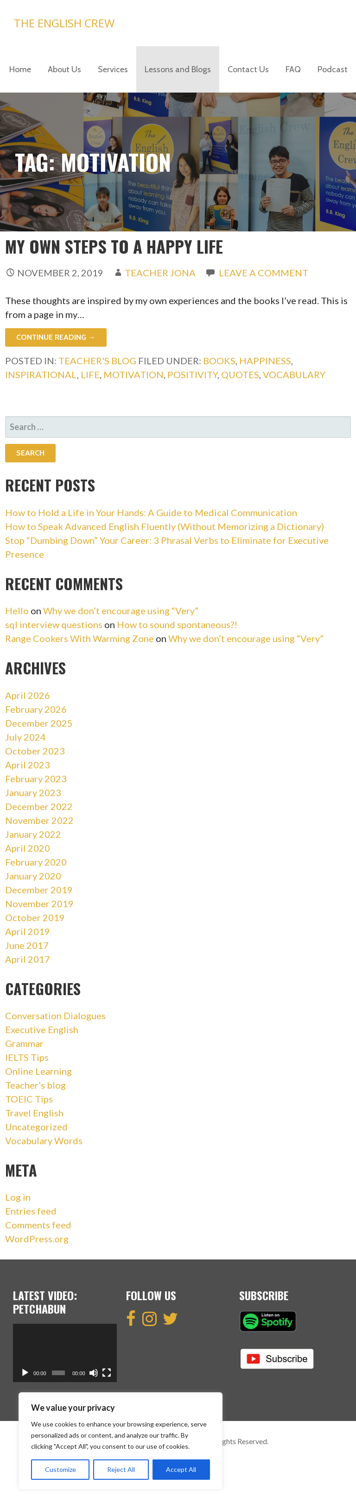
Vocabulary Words (44, 1140)
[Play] (25, 1372)
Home (20, 69)
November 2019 (39, 903)
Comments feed (38, 1224)
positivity (192, 374)
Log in (18, 1197)
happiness (265, 360)
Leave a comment (263, 272)
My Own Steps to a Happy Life (114, 246)
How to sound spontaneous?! (177, 624)
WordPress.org (37, 1238)
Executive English (41, 1029)
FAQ (293, 69)
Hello (17, 610)
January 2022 (33, 834)
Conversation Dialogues (55, 1015)
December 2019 (39, 889)
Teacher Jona (160, 272)
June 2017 (27, 945)
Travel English (34, 1112)
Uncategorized (36, 1126)
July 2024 (25, 736)
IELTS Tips (27, 1057)
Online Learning (38, 1071)
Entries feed (31, 1210)
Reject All (121, 1469)
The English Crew (64, 23)
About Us (64, 69)
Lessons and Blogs (178, 69)
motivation (133, 374)
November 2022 (39, 820)
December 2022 (39, 806)
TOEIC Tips (29, 1098)
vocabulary (294, 374)
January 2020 (33, 875)
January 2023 (33, 792)
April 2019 (27, 931)
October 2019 (35, 917)
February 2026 (36, 709)
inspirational (41, 374)
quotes (240, 374)
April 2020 (27, 848)
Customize (60, 1469)
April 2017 (27, 959)
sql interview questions (53, 624)
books (219, 360)
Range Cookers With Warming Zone (79, 638)
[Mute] (93, 1372)
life (90, 374)
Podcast (333, 69)
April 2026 (27, 695)
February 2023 (36, 778)
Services (113, 69)
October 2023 (35, 750)
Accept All (181, 1469)
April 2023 (27, 764)
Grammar (24, 1043)
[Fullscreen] (106, 1372)
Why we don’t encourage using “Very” (120, 610)
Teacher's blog (97, 360)
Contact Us (248, 69)
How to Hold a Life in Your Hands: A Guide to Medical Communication (151, 512)
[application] (65, 1353)
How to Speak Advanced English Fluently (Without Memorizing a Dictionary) (164, 526)
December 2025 (39, 723)
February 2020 (36, 861)
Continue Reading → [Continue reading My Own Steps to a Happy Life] (55, 337)
